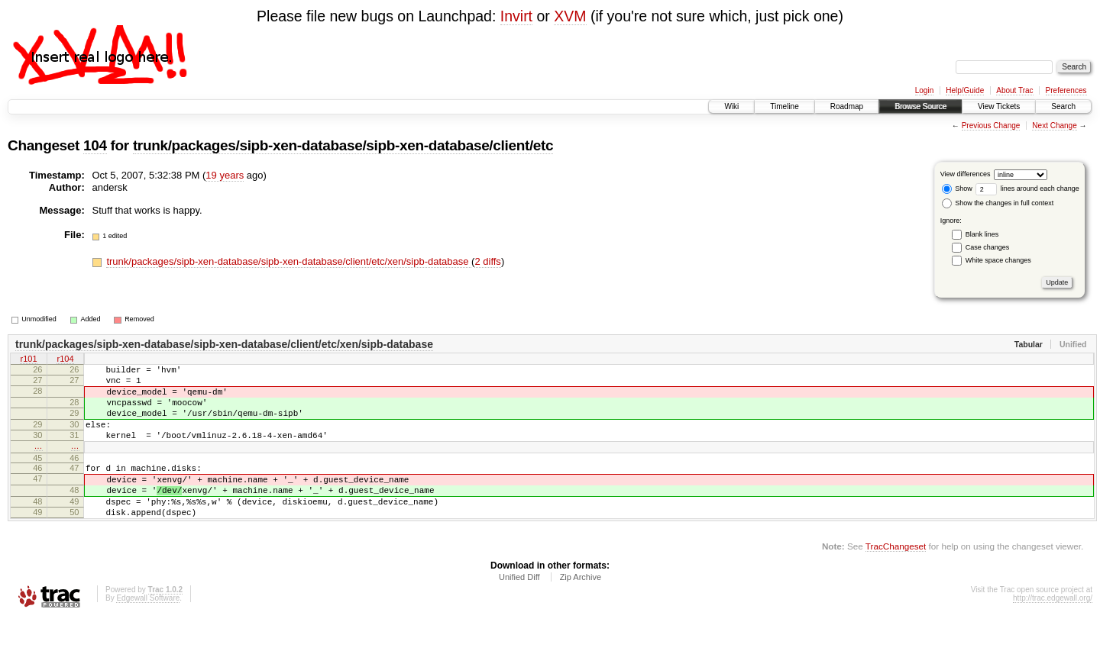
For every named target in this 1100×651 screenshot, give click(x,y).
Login (924, 90)
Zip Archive (580, 609)
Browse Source (920, 106)
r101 (28, 360)
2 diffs (487, 261)
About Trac (1014, 90)
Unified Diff (519, 609)
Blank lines (982, 234)
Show (957, 188)
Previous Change (991, 125)
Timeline (784, 106)
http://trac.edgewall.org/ (1052, 630)
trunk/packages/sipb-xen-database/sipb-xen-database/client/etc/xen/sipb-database (288, 261)
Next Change (1054, 125)
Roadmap (846, 106)
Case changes (988, 247)
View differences (965, 174)
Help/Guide (965, 90)
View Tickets (999, 106)
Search (1063, 106)
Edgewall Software (148, 630)
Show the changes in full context (998, 203)
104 (95, 145)
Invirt (516, 16)
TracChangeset (895, 578)
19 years (224, 175)
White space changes (998, 260)
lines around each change (1027, 188)
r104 (65, 360)
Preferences (1066, 90)
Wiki (731, 106)
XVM (570, 16)
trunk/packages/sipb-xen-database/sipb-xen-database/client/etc (343, 145)
